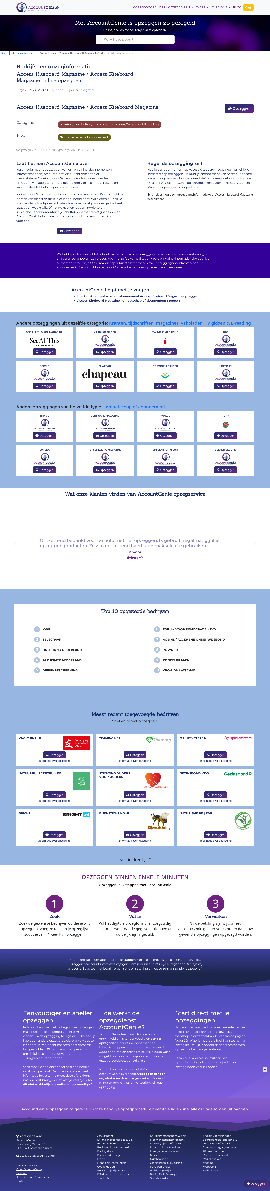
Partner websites (27, 1165)
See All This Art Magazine (44, 332)
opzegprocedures (149, 7)
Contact (21, 1173)
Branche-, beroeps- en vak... (114, 1143)
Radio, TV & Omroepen (164, 1174)
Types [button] (201, 7)
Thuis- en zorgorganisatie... (220, 1147)
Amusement (105, 1136)
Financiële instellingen (111, 1162)
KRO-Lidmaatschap (179, 670)
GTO (225, 332)
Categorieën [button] (179, 7)
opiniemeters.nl (194, 738)
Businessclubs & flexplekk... (114, 1147)
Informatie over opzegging (54, 760)
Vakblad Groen (105, 332)
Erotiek (101, 1159)
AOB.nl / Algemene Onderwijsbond (194, 639)
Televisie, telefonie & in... (218, 1143)
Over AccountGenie (29, 1169)
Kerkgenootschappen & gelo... (169, 1136)
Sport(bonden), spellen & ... (220, 1139)
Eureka (44, 449)
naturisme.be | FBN (196, 813)
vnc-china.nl (30, 738)
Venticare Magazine (105, 415)
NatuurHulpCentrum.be (40, 773)
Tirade (44, 415)
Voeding (208, 1162)
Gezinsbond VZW (194, 773)
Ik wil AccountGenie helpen (33, 1177)
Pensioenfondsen (161, 1166)
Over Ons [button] (219, 7)
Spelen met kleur (165, 449)
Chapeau (105, 366)
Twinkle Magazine (165, 332)
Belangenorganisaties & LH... (115, 1139)
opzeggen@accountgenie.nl (36, 1155)
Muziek (154, 1155)
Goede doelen (106, 1166)
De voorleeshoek (165, 366)
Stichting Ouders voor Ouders (114, 775)
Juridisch (103, 1178)
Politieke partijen (161, 1170)
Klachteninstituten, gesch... (167, 1139)
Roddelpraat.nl (177, 660)
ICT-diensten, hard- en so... (113, 1174)
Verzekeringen (212, 1159)
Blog (237, 7)
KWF (46, 629)
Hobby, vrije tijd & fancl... (112, 1170)
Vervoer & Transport (215, 1155)
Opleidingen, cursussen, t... (167, 1162)
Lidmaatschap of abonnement (84, 137)
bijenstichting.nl (114, 813)
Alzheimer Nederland (62, 660)
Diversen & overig (108, 1155)
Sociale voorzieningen (217, 1136)
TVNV (225, 415)
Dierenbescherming (60, 670)
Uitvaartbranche (213, 1151)
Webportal (210, 1166)
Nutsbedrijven (159, 1159)
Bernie (44, 366)
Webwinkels (210, 1170)
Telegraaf (52, 639)
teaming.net (109, 738)
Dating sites (105, 1151)
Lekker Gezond (225, 449)
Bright (24, 813)
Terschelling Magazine (104, 449)
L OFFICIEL (225, 366)
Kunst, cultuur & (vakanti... (166, 1147)
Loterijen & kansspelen (164, 1151)
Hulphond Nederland (62, 650)
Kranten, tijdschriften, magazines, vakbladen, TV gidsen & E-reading (109, 124)
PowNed (170, 650)
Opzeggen (239, 108)
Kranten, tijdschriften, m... (166, 1143)
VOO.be (165, 415)
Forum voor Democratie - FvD (189, 629)
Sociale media (159, 1178)
